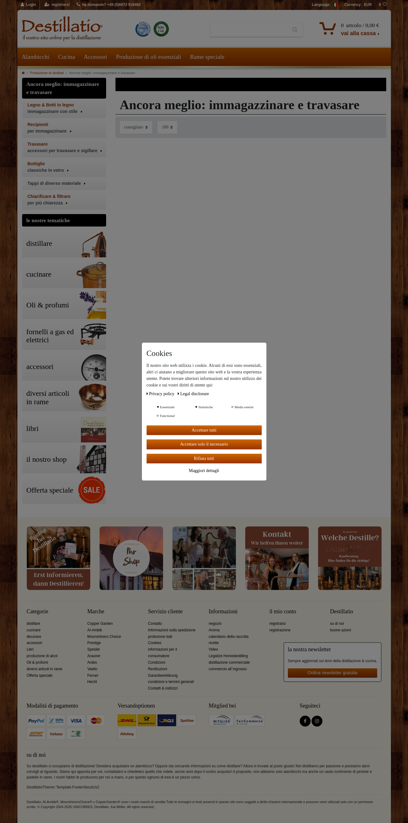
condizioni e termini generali (171, 682)
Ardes (92, 662)
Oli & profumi (37, 662)
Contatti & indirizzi (163, 688)
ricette (214, 643)
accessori (34, 643)
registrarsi (278, 623)
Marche (95, 612)
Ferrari (92, 675)
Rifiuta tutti (204, 458)
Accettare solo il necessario (204, 444)
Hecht (92, 682)
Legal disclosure (193, 393)
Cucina (66, 57)
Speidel (93, 649)
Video (213, 649)
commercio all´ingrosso (228, 669)
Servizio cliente (165, 612)
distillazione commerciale (229, 662)
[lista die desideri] (383, 5)
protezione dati (160, 636)
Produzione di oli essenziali (148, 57)
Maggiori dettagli (204, 470)
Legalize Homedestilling (228, 656)
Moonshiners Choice (104, 636)
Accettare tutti (204, 430)
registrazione (280, 630)
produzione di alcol (42, 656)
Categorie (37, 612)
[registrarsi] (57, 5)
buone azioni (340, 630)
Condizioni (157, 662)
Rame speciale (207, 57)
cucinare (34, 630)
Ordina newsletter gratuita (332, 672)
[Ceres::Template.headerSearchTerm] (248, 30)
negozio (215, 623)
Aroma (214, 630)
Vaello (92, 669)
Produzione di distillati (47, 73)
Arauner (94, 656)
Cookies (155, 643)
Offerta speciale (40, 675)
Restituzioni (157, 669)
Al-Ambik (94, 630)
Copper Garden (100, 623)
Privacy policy (161, 393)
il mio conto (283, 612)
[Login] (28, 5)
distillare (33, 623)
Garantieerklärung (163, 675)
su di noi (337, 623)
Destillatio (341, 612)
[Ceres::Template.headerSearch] (295, 30)
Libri (30, 649)
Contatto (155, 623)
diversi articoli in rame (45, 669)
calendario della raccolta (229, 636)
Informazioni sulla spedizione (172, 630)
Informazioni (223, 612)
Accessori (95, 57)
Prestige (94, 643)
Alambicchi (35, 57)
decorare (34, 636)
